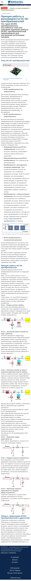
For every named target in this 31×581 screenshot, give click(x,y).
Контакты (15, 562)
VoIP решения (14, 568)
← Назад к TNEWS (5, 13)
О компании (15, 557)
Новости (15, 560)
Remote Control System (14, 573)
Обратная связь (15, 578)
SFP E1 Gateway (15, 570)
